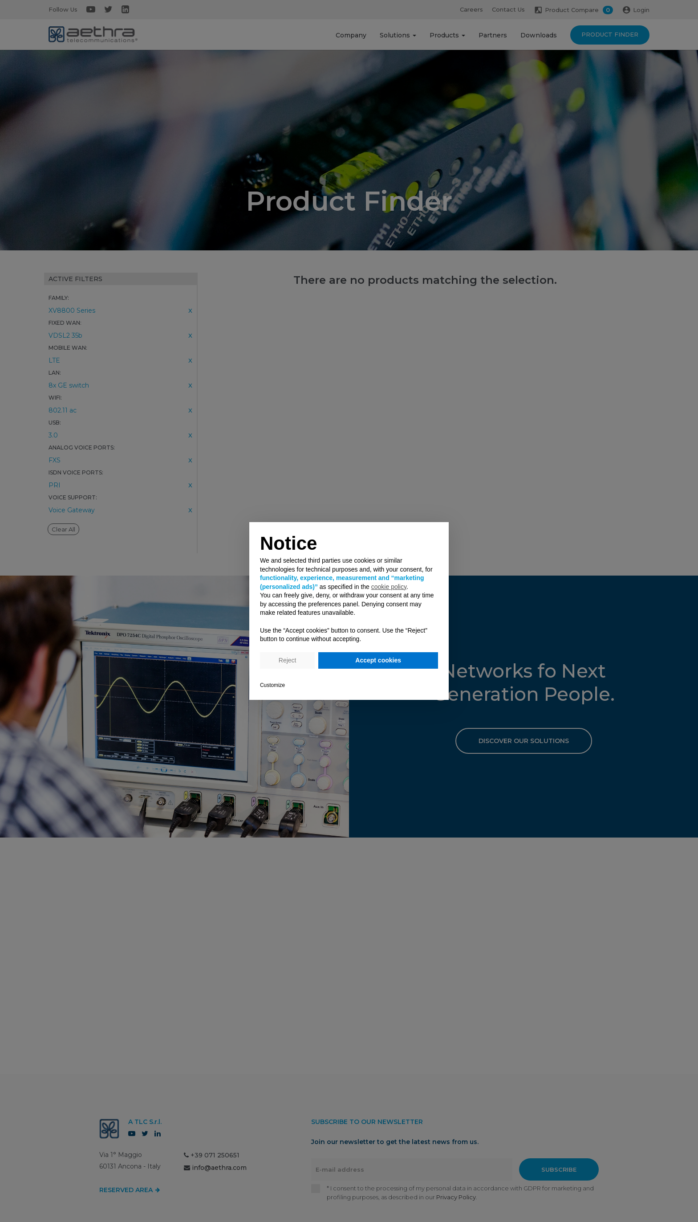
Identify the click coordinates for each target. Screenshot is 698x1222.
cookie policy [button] (388, 586)
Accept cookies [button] (378, 660)
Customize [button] (272, 685)
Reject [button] (287, 660)
